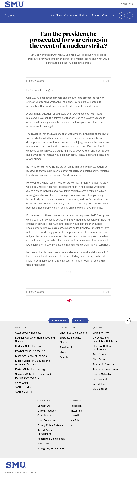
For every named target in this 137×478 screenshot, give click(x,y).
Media (63, 352)
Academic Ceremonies (105, 369)
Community (70, 15)
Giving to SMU (101, 332)
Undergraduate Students (73, 332)
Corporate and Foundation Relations (105, 339)
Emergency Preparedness (51, 448)
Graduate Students (70, 337)
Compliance (44, 415)
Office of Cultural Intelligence (102, 347)
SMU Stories (100, 388)
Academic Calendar (104, 364)
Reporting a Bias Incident (51, 438)
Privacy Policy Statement (51, 425)
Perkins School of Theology (30, 369)
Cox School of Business (28, 332)
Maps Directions (46, 410)
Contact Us (43, 405)
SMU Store (99, 359)
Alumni (64, 342)
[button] (128, 321)
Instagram (76, 410)
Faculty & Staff (68, 347)
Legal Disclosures (47, 420)
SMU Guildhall (23, 392)
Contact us (108, 15)
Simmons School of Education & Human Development (33, 375)
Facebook (76, 405)
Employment (100, 379)
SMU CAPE (21, 382)
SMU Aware (44, 443)
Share (106, 81)
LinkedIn (75, 415)
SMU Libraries (23, 387)
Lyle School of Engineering (30, 351)
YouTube (75, 420)
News (9, 15)
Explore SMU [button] (127, 4)
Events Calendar (102, 374)
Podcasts (84, 15)
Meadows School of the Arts (31, 355)
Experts (96, 15)
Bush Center (100, 354)
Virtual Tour (99, 384)
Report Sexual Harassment (45, 432)
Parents (64, 357)
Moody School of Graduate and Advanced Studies (32, 362)
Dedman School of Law (28, 346)
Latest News (55, 15)
